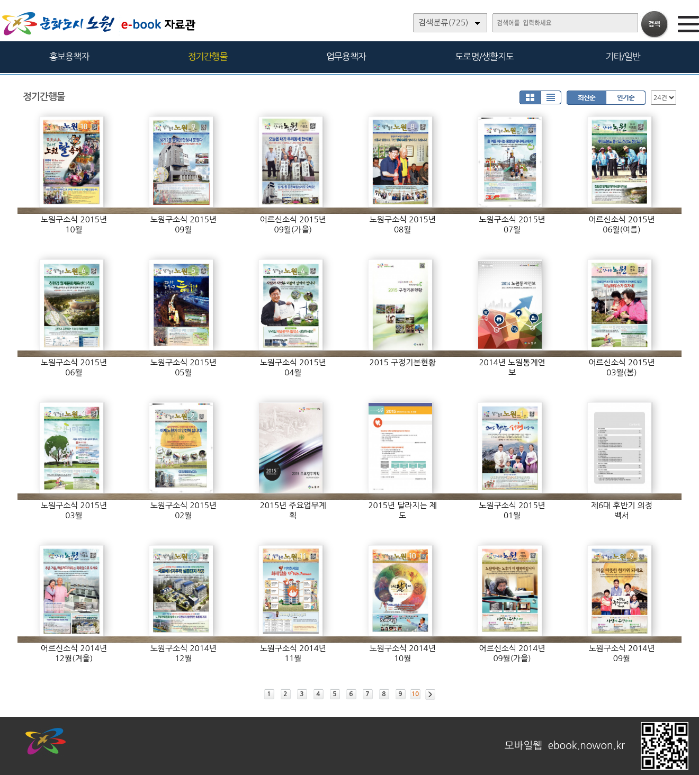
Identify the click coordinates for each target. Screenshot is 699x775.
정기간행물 (208, 56)
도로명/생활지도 (484, 56)
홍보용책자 (69, 56)
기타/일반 (622, 56)
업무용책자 (346, 56)
